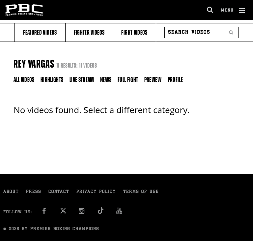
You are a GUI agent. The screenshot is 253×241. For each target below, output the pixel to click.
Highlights (52, 79)
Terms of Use (141, 192)
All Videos (24, 79)
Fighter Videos (89, 32)
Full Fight (128, 79)
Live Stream (82, 79)
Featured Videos (40, 32)
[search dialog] (210, 10)
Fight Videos (134, 32)
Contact (58, 192)
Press (33, 192)
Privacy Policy (96, 192)
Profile (175, 79)
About (11, 192)
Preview (152, 79)
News (105, 79)
